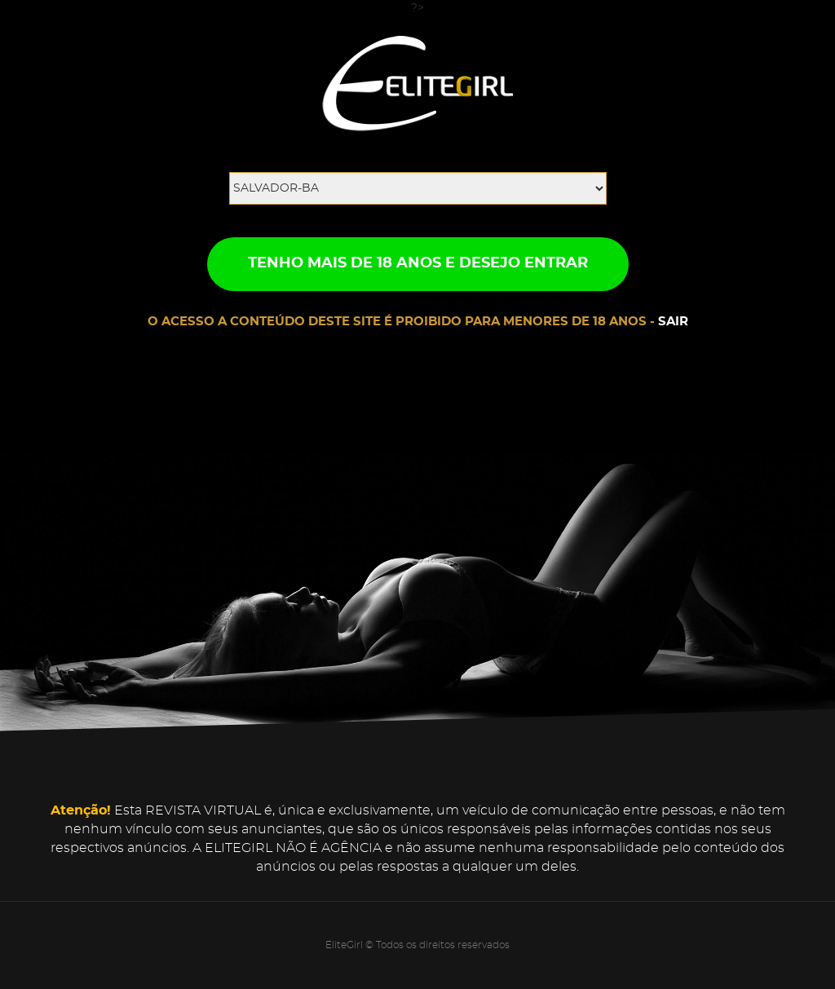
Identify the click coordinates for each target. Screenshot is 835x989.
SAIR (673, 322)
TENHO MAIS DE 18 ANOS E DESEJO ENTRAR (418, 263)
